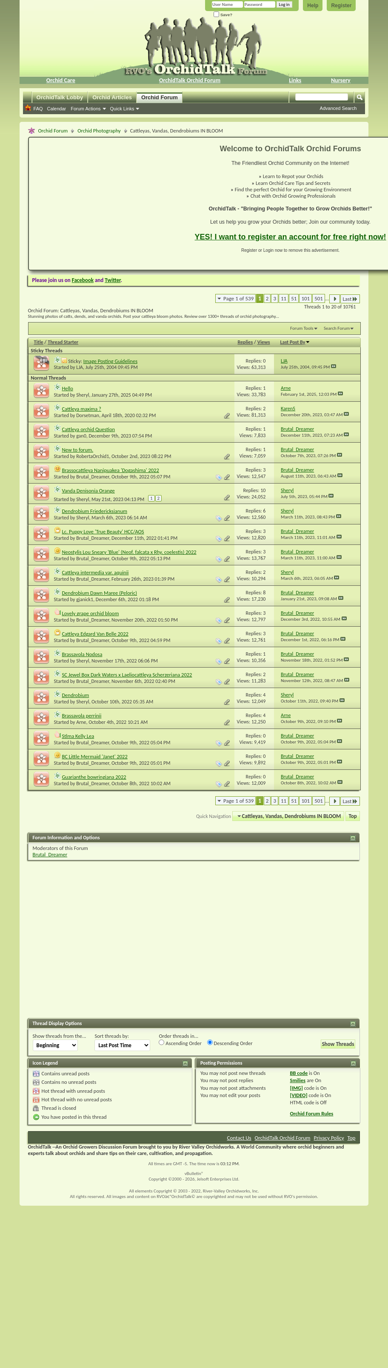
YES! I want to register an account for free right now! (290, 237)
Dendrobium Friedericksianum (94, 511)
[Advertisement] (106, 203)
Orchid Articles (112, 97)
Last (350, 299)
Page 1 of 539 (238, 298)
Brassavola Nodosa (82, 654)
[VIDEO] (299, 1095)
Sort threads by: (111, 1036)
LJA (79, 367)
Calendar (56, 108)
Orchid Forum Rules (312, 1113)
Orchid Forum (159, 97)
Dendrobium (75, 695)
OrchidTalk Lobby (60, 97)
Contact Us (239, 1138)
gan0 (81, 436)
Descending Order (230, 1043)
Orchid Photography (98, 130)
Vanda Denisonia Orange (88, 490)
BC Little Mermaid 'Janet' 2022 (94, 756)
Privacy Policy (329, 1138)
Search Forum (337, 328)
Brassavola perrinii (81, 715)
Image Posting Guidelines (110, 361)
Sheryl (82, 395)
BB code (299, 1073)
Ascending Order (180, 1043)
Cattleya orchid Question (88, 429)
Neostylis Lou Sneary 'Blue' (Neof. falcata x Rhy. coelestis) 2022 (129, 552)
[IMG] (296, 1088)
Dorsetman (87, 415)
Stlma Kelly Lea (78, 736)
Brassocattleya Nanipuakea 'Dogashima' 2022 (110, 470)
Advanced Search (338, 108)
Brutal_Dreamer (92, 477)
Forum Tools (301, 328)
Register (341, 6)
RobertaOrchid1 (92, 456)
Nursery (341, 80)
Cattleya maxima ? (81, 409)
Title (38, 342)
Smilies (298, 1080)
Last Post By (295, 342)
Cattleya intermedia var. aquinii (95, 572)
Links (295, 80)
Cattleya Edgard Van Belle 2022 (95, 634)
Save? (223, 14)
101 (305, 298)
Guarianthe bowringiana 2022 (94, 777)
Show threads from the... (59, 1036)
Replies (245, 342)
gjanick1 (84, 599)
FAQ (38, 108)
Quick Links (122, 108)
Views (263, 342)
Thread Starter (63, 342)
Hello (67, 388)
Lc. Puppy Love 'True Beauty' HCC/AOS (103, 531)
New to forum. (77, 449)
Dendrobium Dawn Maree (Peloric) (99, 593)
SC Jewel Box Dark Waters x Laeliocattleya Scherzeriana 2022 (127, 674)
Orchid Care (60, 80)
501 (318, 298)
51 (294, 298)
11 (283, 298)
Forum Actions (85, 108)
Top (352, 816)
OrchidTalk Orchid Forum (189, 80)
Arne (81, 722)
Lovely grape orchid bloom (90, 613)
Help (312, 6)
